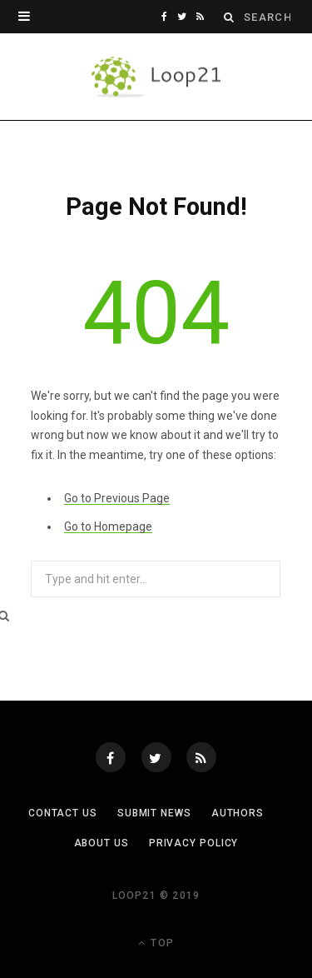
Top (156, 943)
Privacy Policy (194, 843)
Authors (237, 813)
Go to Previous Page (117, 498)
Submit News (154, 813)
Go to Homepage (108, 526)
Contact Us (62, 813)
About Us (101, 843)
